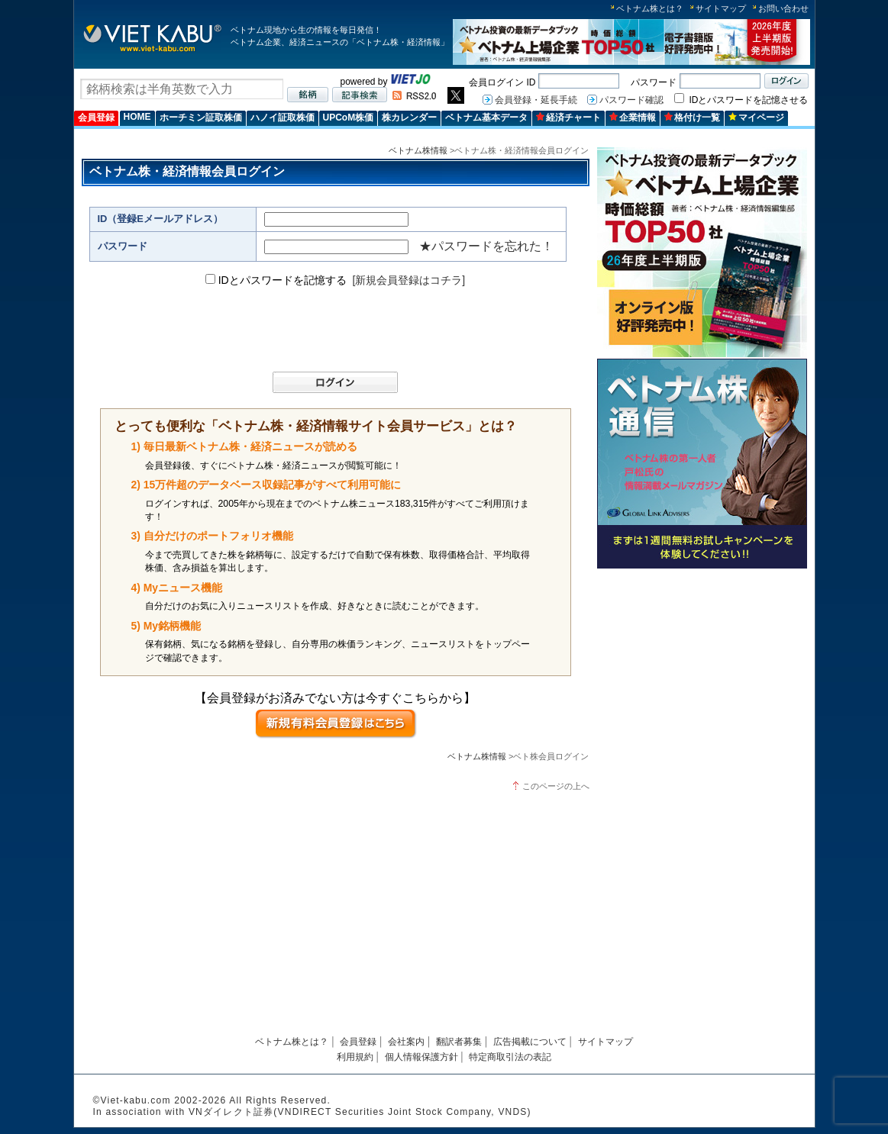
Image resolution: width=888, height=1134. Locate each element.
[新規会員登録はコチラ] (408, 280)
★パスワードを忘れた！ (486, 246)
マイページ (756, 117)
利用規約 (355, 1057)
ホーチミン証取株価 (201, 117)
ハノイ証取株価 (282, 117)
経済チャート (568, 117)
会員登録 (96, 117)
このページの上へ (555, 786)
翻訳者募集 (459, 1041)
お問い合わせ (783, 8)
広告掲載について (530, 1041)
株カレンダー (409, 117)
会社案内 (406, 1041)
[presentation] (328, 329)
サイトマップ (721, 8)
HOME (137, 116)
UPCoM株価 (348, 117)
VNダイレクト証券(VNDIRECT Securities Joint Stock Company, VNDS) (360, 1112)
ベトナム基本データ (486, 117)
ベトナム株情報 (418, 150)
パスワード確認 (631, 100)
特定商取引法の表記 (510, 1057)
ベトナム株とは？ (649, 8)
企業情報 (632, 117)
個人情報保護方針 (421, 1057)
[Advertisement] (702, 681)
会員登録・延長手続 (536, 100)
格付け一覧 (692, 117)
